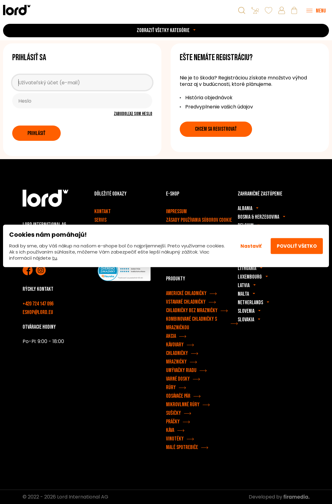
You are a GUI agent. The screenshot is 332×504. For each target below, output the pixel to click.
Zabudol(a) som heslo (133, 114)
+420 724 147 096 (38, 304)
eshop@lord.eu (38, 312)
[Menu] (316, 10)
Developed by (279, 496)
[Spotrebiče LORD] (17, 10)
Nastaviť (251, 246)
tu (54, 258)
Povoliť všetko (297, 246)
